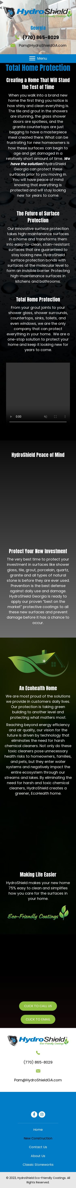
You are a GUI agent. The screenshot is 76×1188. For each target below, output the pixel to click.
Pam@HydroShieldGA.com (42, 45)
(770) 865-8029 (40, 37)
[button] (32, 58)
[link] (38, 1129)
